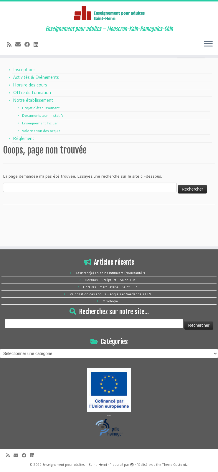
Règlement (23, 138)
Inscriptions (24, 69)
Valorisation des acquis (41, 130)
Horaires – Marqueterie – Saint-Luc (110, 287)
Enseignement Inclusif (40, 123)
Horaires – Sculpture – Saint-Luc (110, 280)
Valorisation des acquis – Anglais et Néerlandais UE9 (110, 294)
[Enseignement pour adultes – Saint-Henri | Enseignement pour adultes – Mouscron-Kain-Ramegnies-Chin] (109, 13)
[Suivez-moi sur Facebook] (29, 44)
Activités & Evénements (36, 77)
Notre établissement (33, 100)
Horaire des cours (30, 85)
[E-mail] (19, 44)
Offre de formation (32, 92)
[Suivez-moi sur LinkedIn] (38, 44)
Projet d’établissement (41, 107)
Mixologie (110, 301)
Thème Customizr (175, 464)
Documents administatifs (43, 115)
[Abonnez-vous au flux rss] (11, 44)
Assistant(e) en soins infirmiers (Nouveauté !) (110, 273)
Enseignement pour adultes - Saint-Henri (74, 464)
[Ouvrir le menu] (208, 44)
